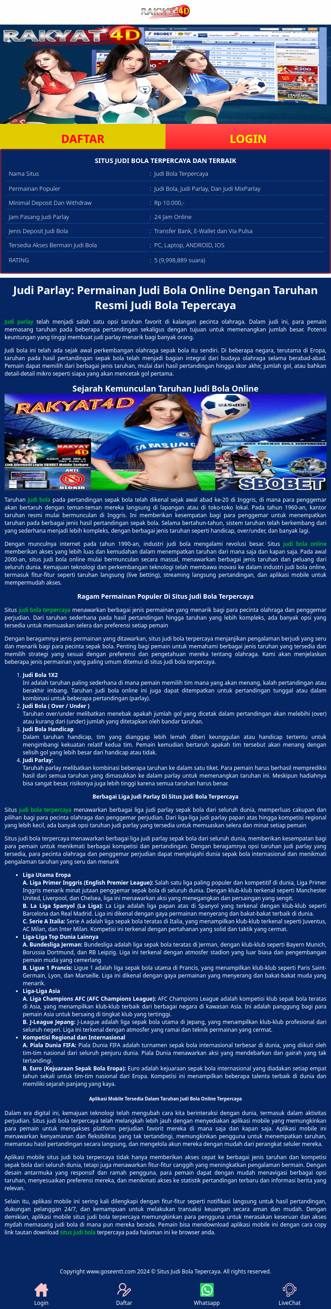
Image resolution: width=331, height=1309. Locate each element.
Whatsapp (207, 1295)
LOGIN (248, 138)
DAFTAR (82, 138)
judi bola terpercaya (44, 610)
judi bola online (304, 544)
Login (41, 1295)
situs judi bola (77, 1232)
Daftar (124, 1295)
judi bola (39, 500)
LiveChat (290, 1295)
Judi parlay (19, 322)
